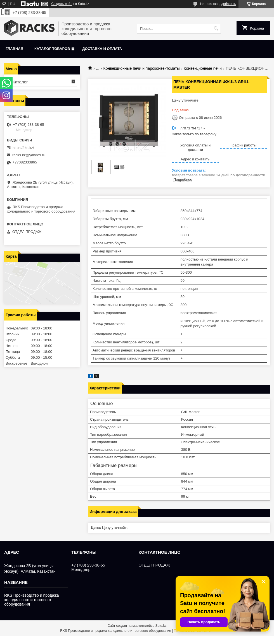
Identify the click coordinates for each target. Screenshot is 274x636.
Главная (14, 49)
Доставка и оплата (102, 49)
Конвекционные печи (203, 68)
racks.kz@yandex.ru (28, 155)
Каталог (20, 82)
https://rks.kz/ (23, 148)
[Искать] (216, 28)
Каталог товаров (52, 49)
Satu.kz (160, 626)
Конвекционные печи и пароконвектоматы (141, 68)
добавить (228, 4)
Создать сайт (61, 4)
